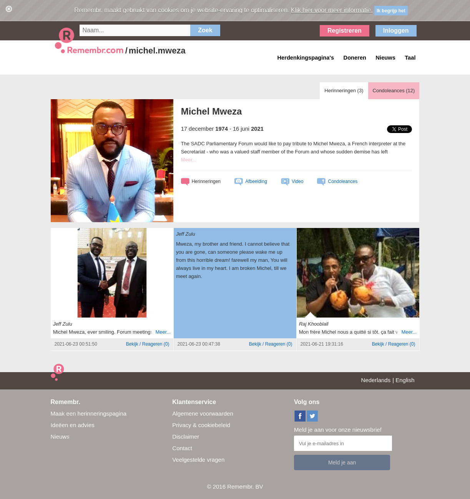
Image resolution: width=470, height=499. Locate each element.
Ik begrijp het (391, 10)
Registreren (344, 30)
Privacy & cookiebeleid (201, 425)
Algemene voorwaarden (202, 413)
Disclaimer (185, 436)
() (147, 344)
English (404, 380)
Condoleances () (394, 90)
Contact (182, 448)
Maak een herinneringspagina (89, 413)
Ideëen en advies (73, 425)
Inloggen (396, 30)
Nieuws (60, 436)
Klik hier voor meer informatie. (332, 10)
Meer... (188, 160)
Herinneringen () (343, 90)
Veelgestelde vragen (198, 459)
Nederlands (376, 380)
